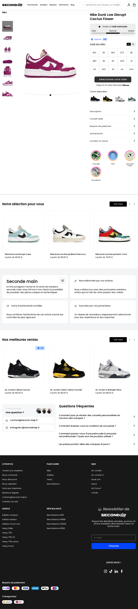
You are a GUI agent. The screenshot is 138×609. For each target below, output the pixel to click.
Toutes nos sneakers (12, 470)
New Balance (53, 484)
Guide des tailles (97, 44)
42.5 (104, 69)
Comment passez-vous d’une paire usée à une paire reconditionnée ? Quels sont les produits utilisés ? (87, 435)
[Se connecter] (128, 5)
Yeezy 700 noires (10, 541)
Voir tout (118, 204)
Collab (94, 492)
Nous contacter (10, 475)
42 (94, 69)
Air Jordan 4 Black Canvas (17, 390)
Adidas (50, 475)
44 (122, 69)
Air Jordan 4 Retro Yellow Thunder (66, 390)
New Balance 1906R (56, 519)
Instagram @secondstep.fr (25, 427)
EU (129, 44)
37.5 (122, 52)
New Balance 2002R (56, 524)
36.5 (113, 52)
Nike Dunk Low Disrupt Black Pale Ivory (68, 254)
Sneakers (43, 5)
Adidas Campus (10, 515)
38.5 (94, 61)
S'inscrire (114, 546)
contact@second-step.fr (14, 497)
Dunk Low (96, 479)
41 (131, 61)
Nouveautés (32, 5)
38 (131, 52)
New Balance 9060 (56, 528)
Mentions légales (10, 492)
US (133, 44)
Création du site (10, 501)
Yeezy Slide (7, 528)
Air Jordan (96, 470)
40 (113, 61)
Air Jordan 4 (97, 475)
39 (104, 61)
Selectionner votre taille (113, 79)
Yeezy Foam (8, 546)
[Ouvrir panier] (133, 5)
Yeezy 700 (7, 532)
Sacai (94, 484)
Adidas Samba (9, 519)
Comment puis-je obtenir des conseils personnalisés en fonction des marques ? (89, 417)
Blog (72, 5)
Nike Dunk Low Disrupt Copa (18, 254)
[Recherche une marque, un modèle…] (101, 5)
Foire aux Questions (11, 488)
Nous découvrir (9, 479)
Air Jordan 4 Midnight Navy (108, 390)
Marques (53, 5)
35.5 (94, 52)
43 (113, 69)
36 (104, 52)
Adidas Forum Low (11, 524)
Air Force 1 (96, 488)
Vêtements (64, 5)
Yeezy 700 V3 (8, 537)
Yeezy (49, 479)
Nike (49, 470)
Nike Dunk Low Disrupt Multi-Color (111, 254)
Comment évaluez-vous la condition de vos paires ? (87, 426)
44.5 (131, 69)
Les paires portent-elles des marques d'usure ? (84, 444)
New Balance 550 (55, 515)
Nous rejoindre (9, 484)
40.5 (122, 61)
